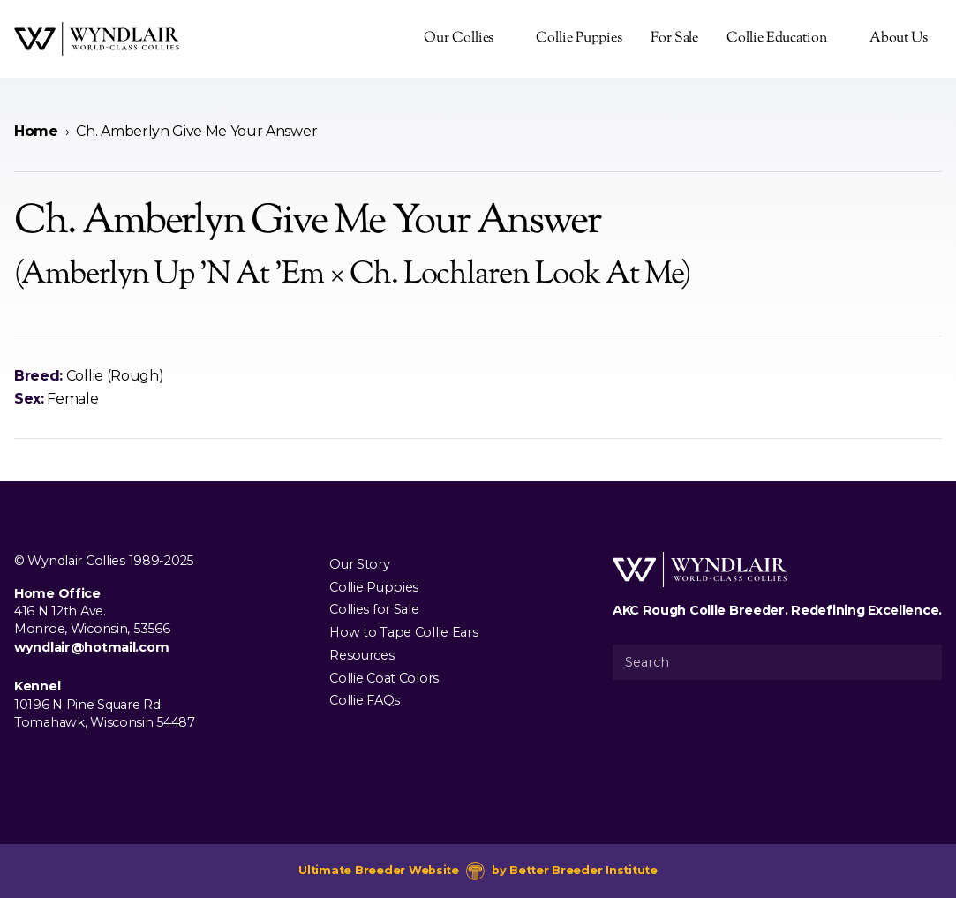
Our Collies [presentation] (458, 38)
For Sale (674, 38)
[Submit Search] (921, 662)
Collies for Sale (373, 609)
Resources (361, 654)
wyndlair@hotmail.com (91, 647)
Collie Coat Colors (384, 677)
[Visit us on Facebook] (24, 762)
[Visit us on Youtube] (81, 762)
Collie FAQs (364, 700)
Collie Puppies (579, 38)
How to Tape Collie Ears (403, 632)
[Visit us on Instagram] (53, 762)
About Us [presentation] (898, 38)
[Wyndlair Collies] (96, 39)
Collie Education (776, 38)
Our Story (359, 563)
